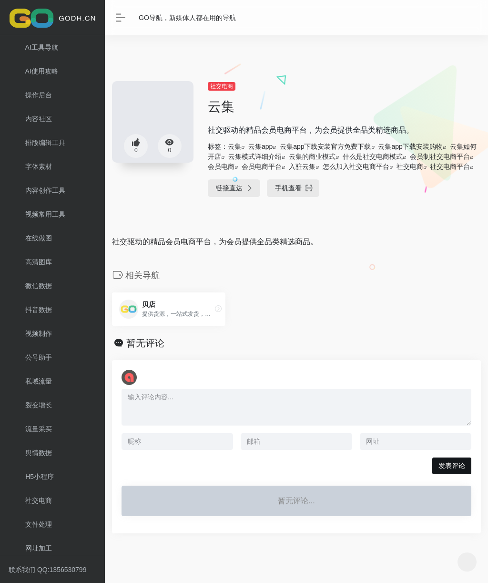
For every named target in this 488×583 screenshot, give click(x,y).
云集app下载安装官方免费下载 (325, 146)
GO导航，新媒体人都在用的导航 (187, 17)
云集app (260, 146)
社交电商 (221, 86)
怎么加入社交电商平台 (356, 166)
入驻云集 (302, 166)
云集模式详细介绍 (255, 156)
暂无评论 (145, 343)
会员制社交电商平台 (440, 156)
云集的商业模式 (312, 156)
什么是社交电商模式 (373, 156)
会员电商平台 (262, 166)
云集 (234, 146)
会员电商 (221, 166)
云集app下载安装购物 (410, 146)
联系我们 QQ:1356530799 (47, 569)
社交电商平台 (450, 166)
